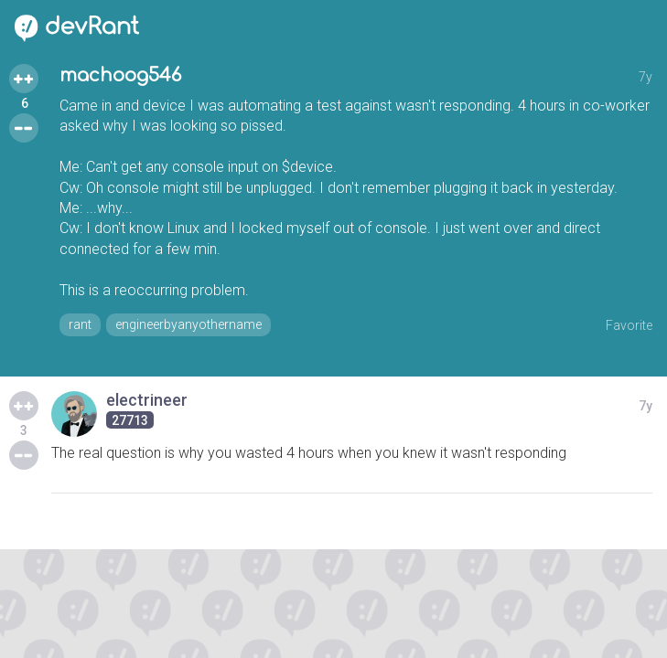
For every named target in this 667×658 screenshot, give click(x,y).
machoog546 (120, 75)
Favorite (629, 325)
